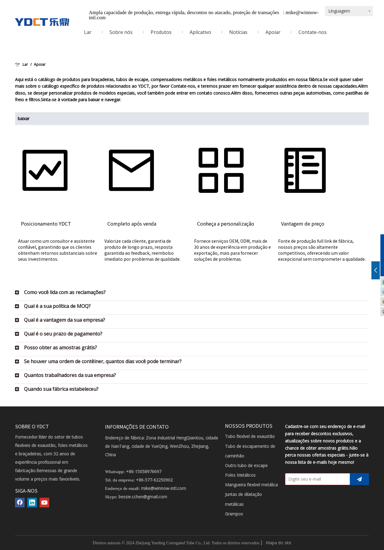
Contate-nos (183, 86)
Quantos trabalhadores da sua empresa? (70, 375)
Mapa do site (278, 542)
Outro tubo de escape (246, 465)
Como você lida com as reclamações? (65, 292)
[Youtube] (44, 502)
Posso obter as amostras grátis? (60, 347)
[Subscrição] (359, 479)
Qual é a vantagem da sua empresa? (64, 320)
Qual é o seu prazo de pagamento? (63, 333)
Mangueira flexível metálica (251, 485)
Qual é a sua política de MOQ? (57, 306)
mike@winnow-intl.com (163, 488)
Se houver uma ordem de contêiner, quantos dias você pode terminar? (103, 361)
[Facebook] (20, 502)
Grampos (234, 514)
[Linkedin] (32, 502)
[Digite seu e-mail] (316, 479)
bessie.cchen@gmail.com (142, 497)
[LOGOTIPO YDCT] (42, 22)
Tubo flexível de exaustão (250, 436)
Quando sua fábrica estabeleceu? (61, 389)
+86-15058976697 (143, 471)
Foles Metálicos (240, 475)
